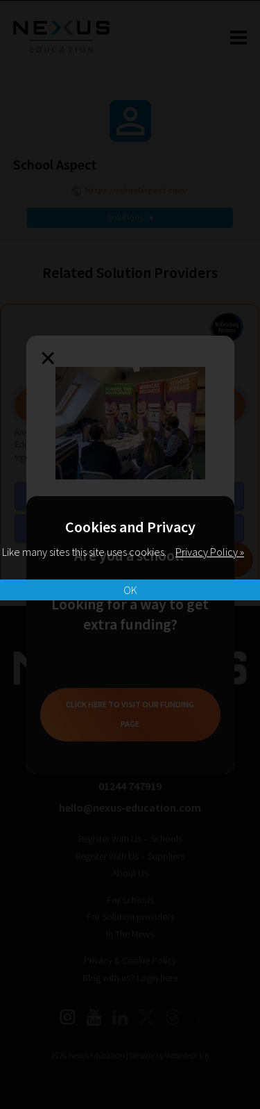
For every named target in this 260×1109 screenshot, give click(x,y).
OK (130, 590)
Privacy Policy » (209, 552)
